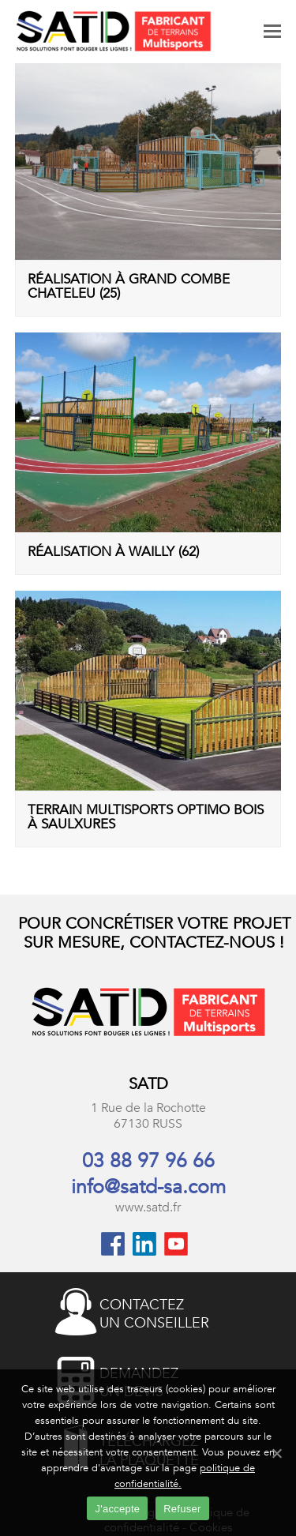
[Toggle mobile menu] (272, 31)
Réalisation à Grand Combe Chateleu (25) (129, 286)
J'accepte (117, 1509)
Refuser (181, 1509)
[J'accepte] (276, 1453)
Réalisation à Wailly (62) (113, 552)
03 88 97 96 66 (148, 1160)
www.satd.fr (148, 1207)
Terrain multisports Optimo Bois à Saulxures (146, 816)
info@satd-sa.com (148, 1187)
